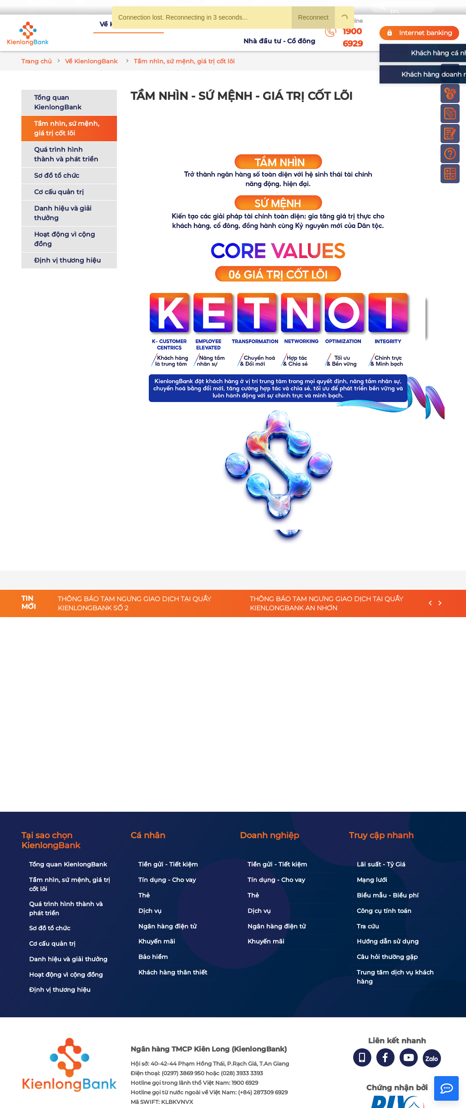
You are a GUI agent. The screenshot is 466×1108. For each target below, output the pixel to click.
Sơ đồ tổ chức (56, 164)
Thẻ (144, 895)
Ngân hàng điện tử (167, 926)
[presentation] (430, 593)
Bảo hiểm (153, 956)
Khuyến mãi (156, 941)
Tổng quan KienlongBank (57, 91)
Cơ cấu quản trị (59, 181)
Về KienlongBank (85, 27)
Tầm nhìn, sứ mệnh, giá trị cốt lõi (66, 117)
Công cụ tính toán (384, 910)
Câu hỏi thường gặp (387, 956)
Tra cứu (368, 926)
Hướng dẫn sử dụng (388, 941)
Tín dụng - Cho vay (167, 879)
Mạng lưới (372, 879)
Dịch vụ (150, 910)
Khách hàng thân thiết (172, 972)
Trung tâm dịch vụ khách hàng (395, 977)
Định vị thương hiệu (67, 249)
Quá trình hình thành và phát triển (66, 143)
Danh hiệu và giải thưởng (62, 202)
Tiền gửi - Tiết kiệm (168, 864)
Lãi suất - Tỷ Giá (381, 864)
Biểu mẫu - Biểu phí (388, 895)
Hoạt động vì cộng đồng (64, 228)
